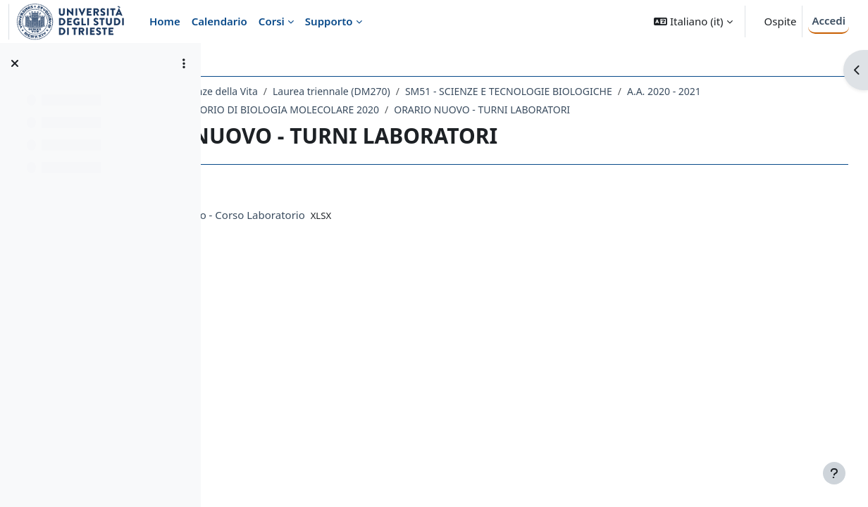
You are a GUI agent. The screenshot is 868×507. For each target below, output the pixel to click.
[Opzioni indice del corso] (184, 63)
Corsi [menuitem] (272, 21)
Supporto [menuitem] (329, 21)
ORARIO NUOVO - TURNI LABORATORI (697, 109)
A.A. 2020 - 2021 (280, 109)
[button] (693, 21)
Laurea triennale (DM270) (457, 91)
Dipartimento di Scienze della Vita (305, 91)
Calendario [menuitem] (219, 21)
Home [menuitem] (164, 21)
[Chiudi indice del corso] (15, 63)
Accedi (828, 20)
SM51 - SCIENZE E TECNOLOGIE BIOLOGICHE (634, 91)
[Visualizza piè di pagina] (834, 473)
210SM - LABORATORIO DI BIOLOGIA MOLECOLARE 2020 (462, 109)
